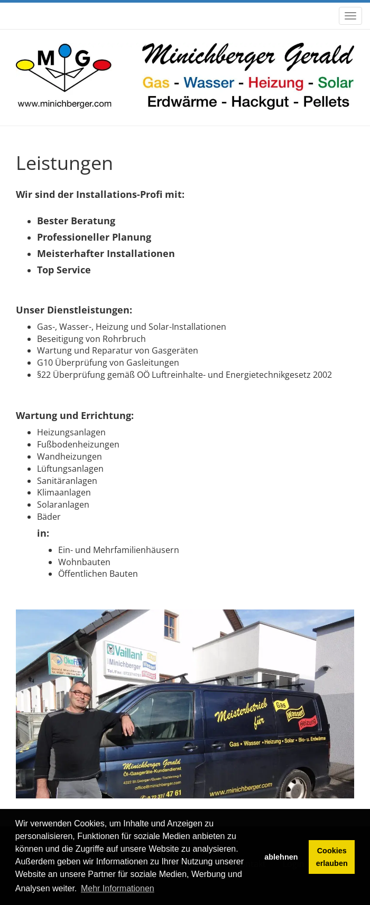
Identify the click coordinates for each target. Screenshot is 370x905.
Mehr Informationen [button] (117, 888)
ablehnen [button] (281, 857)
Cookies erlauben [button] (332, 857)
